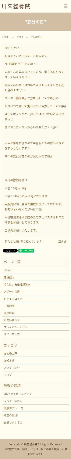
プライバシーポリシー (17, 327)
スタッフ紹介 (12, 368)
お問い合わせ (12, 320)
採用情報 (9, 313)
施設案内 (9, 277)
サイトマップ (12, 334)
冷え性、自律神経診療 (17, 284)
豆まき (62, 241)
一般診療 (9, 306)
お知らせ (9, 360)
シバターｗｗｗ (13, 401)
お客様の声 (10, 353)
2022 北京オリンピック (18, 394)
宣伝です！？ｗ (13, 422)
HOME (5, 37)
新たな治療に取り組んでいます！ (24, 241)
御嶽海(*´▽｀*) (13, 408)
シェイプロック (13, 298)
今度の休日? (11, 415)
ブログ (19, 37)
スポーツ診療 (12, 291)
